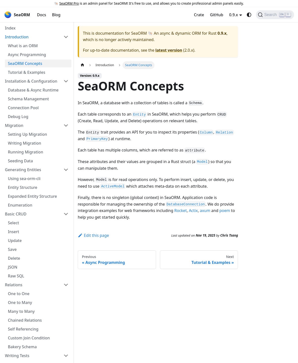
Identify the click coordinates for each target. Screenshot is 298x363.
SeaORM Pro (69, 3)
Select (13, 223)
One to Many (20, 302)
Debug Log (18, 116)
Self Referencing (23, 329)
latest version (168, 50)
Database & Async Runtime (33, 90)
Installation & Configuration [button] (31, 81)
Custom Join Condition (29, 338)
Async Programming (27, 54)
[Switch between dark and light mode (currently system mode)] (249, 15)
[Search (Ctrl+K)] (275, 14)
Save (12, 249)
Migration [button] (14, 125)
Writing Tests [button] (17, 355)
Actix (193, 210)
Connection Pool (23, 107)
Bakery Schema (22, 346)
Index (10, 28)
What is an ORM (23, 45)
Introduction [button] (17, 37)
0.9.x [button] (233, 14)
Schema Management (28, 99)
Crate (199, 14)
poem (224, 210)
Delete (14, 258)
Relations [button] (13, 284)
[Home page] (82, 65)
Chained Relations (25, 320)
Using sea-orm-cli (24, 178)
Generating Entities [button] (23, 169)
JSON (12, 267)
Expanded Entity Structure (32, 196)
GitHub (216, 14)
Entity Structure (22, 187)
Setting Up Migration (27, 134)
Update (15, 240)
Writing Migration (24, 143)
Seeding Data (20, 161)
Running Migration (25, 152)
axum (205, 210)
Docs (41, 14)
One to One (19, 293)
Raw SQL (16, 276)
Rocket (180, 210)
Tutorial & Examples (26, 72)
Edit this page (93, 235)
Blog (56, 14)
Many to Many (21, 311)
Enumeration (20, 205)
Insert (13, 231)
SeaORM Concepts (25, 63)
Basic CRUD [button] (16, 214)
